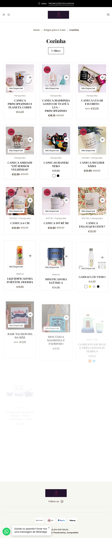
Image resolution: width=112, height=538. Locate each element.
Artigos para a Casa (54, 30)
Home (36, 30)
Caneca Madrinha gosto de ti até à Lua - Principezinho (56, 105)
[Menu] (4, 15)
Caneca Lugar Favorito (92, 102)
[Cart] (108, 15)
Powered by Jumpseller (65, 532)
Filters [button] (56, 50)
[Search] (8, 15)
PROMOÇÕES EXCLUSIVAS (61, 3)
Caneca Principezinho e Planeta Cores (20, 103)
